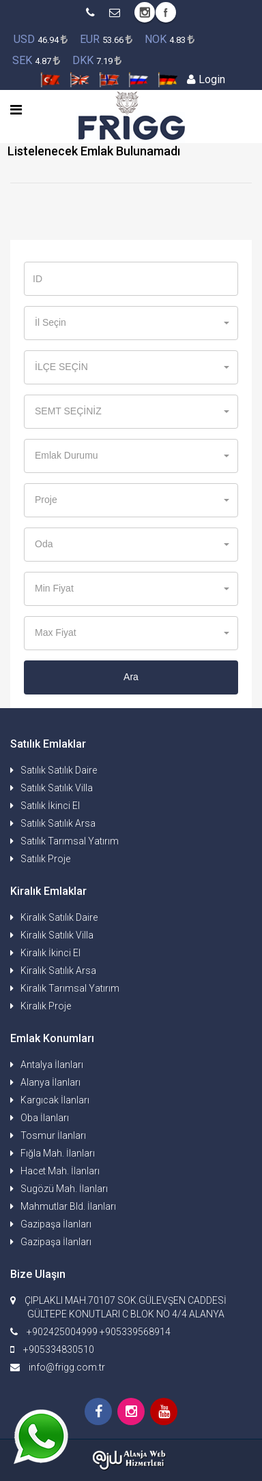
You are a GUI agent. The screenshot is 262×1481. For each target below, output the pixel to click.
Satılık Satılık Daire (58, 770)
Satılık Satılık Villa (56, 787)
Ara (131, 676)
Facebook (166, 12)
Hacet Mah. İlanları (60, 1170)
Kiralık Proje (45, 1006)
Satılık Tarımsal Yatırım (69, 841)
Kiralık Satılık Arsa (58, 970)
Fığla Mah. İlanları (57, 1153)
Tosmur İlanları (53, 1135)
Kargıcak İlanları (54, 1100)
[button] (131, 323)
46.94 (41, 39)
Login (206, 79)
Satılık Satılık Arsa (58, 823)
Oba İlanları (44, 1117)
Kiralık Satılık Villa (56, 935)
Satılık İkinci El (50, 805)
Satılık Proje (45, 858)
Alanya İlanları (50, 1082)
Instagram (144, 12)
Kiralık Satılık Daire (59, 917)
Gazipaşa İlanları (55, 1224)
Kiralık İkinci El (50, 952)
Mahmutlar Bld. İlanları (68, 1206)
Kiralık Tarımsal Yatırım (69, 988)
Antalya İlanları (51, 1064)
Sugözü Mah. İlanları (64, 1188)
